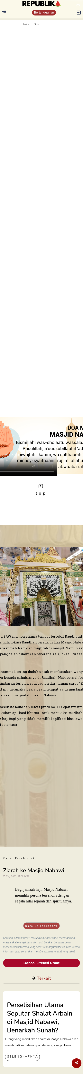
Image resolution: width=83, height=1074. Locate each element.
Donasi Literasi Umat (41, 963)
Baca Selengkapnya (41, 925)
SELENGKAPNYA (22, 1056)
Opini (37, 24)
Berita (25, 24)
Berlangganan (44, 12)
